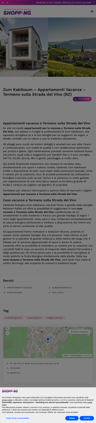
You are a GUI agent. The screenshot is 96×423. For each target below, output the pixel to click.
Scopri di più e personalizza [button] (17, 418)
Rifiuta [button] (72, 418)
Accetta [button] (87, 418)
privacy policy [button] (7, 400)
